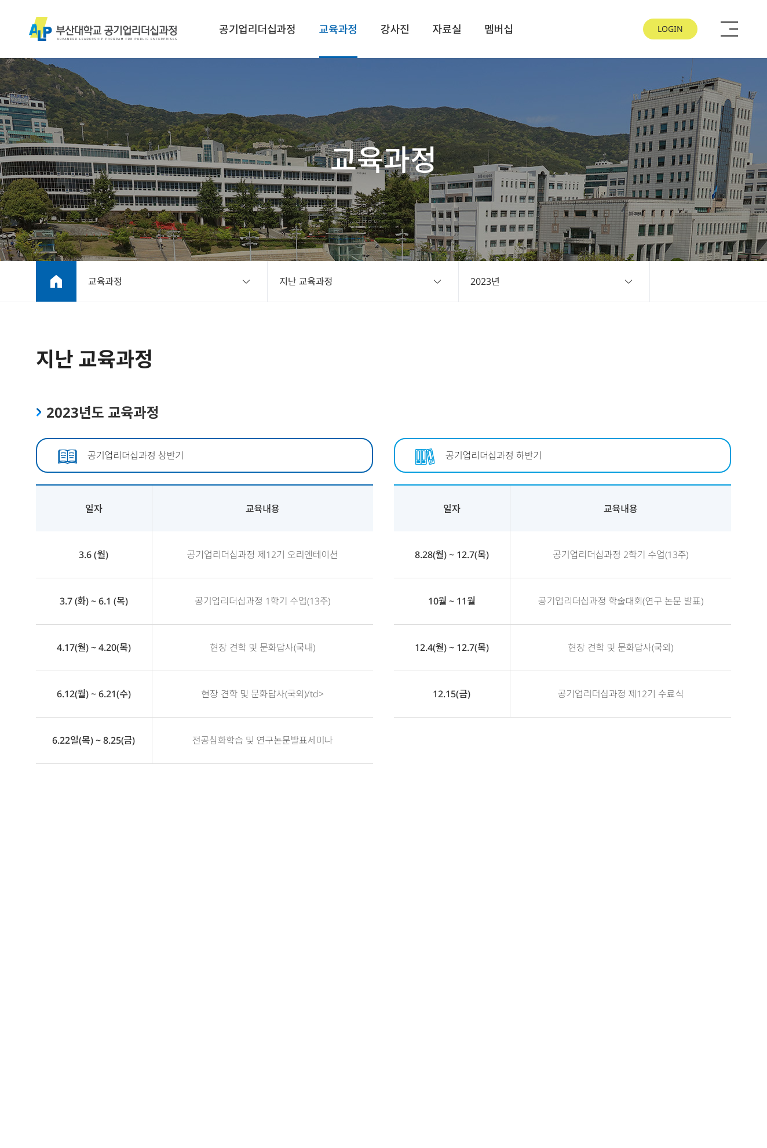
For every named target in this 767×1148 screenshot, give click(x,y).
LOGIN (670, 28)
